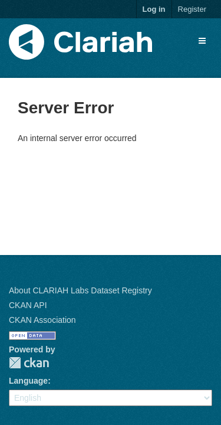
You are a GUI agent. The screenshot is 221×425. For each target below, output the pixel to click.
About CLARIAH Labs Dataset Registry (80, 290)
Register (192, 9)
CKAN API (28, 305)
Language (28, 380)
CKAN (29, 363)
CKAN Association (42, 320)
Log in (154, 9)
